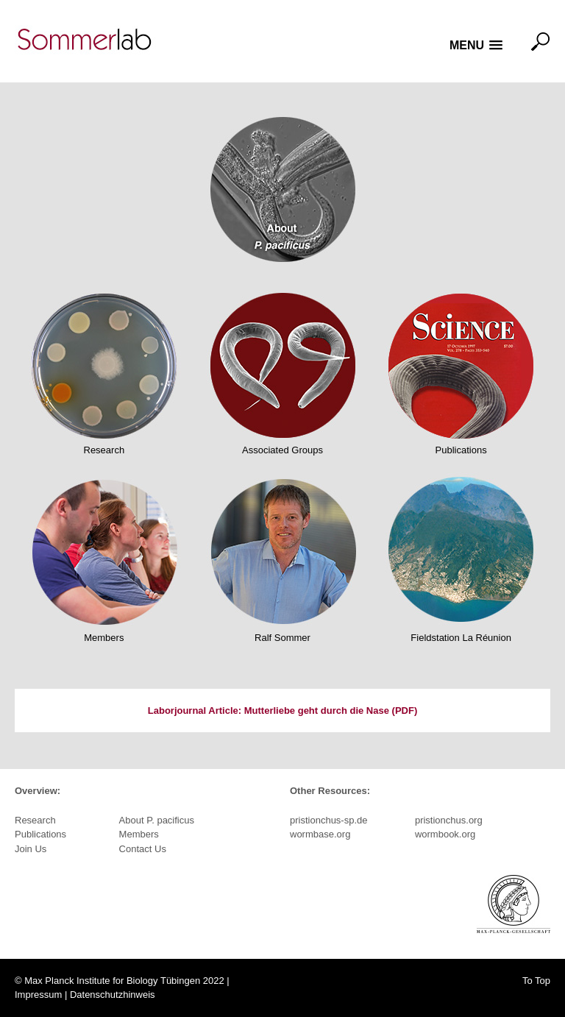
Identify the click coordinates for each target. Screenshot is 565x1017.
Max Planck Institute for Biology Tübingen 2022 (124, 980)
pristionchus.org (449, 820)
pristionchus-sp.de (329, 820)
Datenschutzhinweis (112, 994)
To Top (536, 980)
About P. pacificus (156, 820)
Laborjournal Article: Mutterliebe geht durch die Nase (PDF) (282, 710)
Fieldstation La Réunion (461, 637)
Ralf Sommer (282, 637)
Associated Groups (282, 450)
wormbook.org (445, 834)
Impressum (38, 994)
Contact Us (142, 848)
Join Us (30, 848)
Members (104, 637)
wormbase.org (320, 834)
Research (104, 450)
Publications (461, 450)
